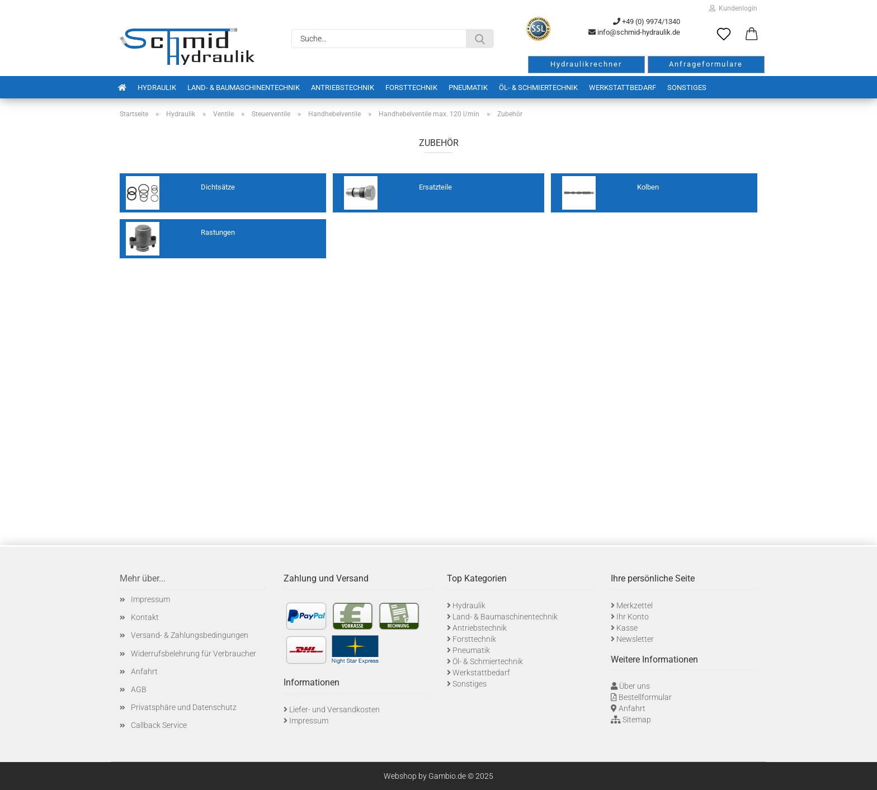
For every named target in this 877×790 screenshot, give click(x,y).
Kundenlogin (733, 8)
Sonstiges (686, 87)
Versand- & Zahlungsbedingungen (189, 635)
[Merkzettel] (724, 35)
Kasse (627, 627)
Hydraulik (157, 87)
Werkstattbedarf (622, 87)
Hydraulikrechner (586, 64)
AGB (139, 689)
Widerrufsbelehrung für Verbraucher (193, 653)
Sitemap (637, 719)
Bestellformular (645, 697)
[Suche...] (480, 38)
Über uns (634, 686)
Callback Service (159, 725)
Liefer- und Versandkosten (334, 709)
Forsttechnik (411, 87)
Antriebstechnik (342, 87)
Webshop (400, 776)
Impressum (150, 599)
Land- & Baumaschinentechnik (243, 87)
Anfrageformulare (706, 64)
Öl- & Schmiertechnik (538, 87)
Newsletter (635, 639)
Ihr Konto (632, 616)
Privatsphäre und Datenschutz (184, 707)
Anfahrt (144, 671)
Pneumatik (468, 87)
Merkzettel (634, 605)
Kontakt (145, 617)
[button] (752, 35)
